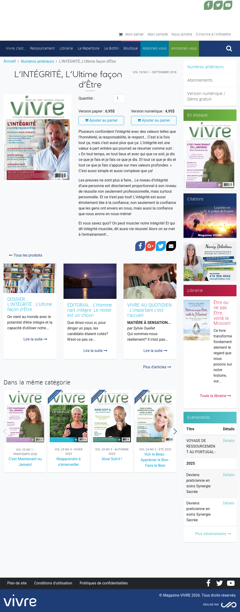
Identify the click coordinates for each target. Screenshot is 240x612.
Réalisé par (211, 604)
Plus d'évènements (213, 534)
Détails (228, 440)
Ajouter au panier (101, 120)
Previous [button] (5, 431)
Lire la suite (35, 339)
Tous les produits (25, 255)
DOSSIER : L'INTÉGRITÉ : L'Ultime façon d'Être (29, 304)
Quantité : (86, 98)
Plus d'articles (157, 367)
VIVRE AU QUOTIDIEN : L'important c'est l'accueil (149, 310)
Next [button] (175, 431)
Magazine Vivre (45, 19)
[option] (25, 431)
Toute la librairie (215, 396)
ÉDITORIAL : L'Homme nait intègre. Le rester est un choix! (89, 310)
